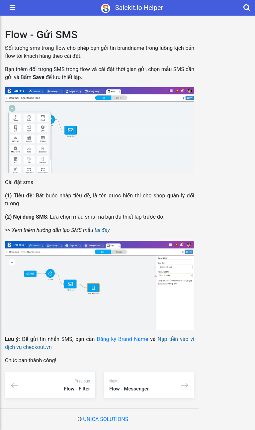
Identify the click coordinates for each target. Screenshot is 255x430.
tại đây (102, 230)
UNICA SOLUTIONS (105, 419)
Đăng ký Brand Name (122, 339)
